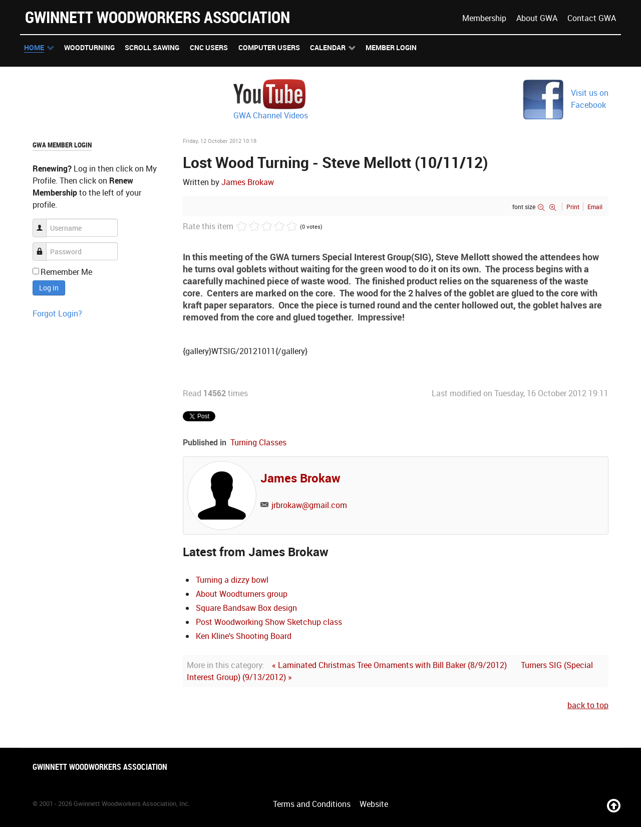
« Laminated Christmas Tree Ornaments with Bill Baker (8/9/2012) (389, 665)
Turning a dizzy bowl (232, 579)
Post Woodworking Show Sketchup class (269, 621)
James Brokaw (247, 182)
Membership (484, 18)
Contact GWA (591, 18)
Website (374, 803)
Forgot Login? (57, 313)
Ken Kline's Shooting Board (243, 635)
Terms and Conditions (312, 803)
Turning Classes (258, 442)
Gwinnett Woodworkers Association (157, 17)
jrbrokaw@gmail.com (309, 505)
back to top (587, 705)
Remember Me (66, 271)
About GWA (536, 18)
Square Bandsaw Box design (246, 607)
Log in (49, 287)
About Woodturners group (241, 593)
